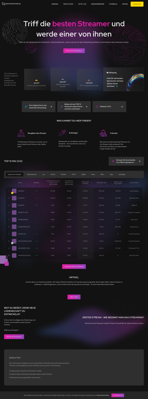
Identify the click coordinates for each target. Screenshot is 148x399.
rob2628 (21, 205)
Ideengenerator (97, 4)
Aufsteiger (122, 174)
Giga (111, 174)
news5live (22, 234)
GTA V (74, 174)
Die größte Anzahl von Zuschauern (69, 182)
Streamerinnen (32, 174)
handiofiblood (24, 227)
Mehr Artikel (74, 297)
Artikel (125, 4)
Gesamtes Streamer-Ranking (74, 266)
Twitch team (68, 4)
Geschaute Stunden (85, 182)
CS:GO (53, 174)
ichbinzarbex (23, 219)
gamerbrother (24, 248)
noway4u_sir (23, 212)
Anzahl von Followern (118, 182)
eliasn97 (21, 198)
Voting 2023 (137, 4)
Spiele (84, 174)
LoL (43, 174)
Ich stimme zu (117, 395)
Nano (93, 174)
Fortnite (63, 174)
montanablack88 (25, 241)
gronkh (21, 191)
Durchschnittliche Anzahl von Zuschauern (53, 182)
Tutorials (113, 4)
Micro (102, 174)
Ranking (55, 4)
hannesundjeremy (25, 255)
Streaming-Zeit (102, 183)
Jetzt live (82, 4)
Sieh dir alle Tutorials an (14, 337)
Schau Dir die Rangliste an (74, 51)
